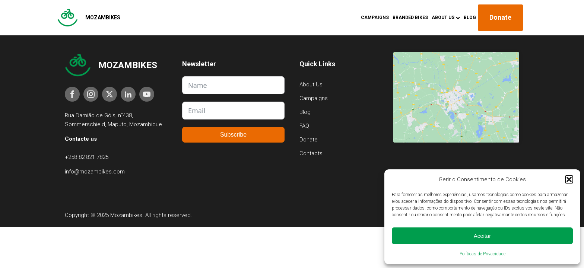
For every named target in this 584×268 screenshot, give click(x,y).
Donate (500, 17)
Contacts (311, 153)
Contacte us (81, 138)
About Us (446, 17)
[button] (569, 179)
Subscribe (233, 134)
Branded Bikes (410, 17)
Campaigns (375, 17)
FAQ (304, 125)
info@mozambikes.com (95, 171)
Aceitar (482, 236)
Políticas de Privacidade (482, 253)
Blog (470, 17)
